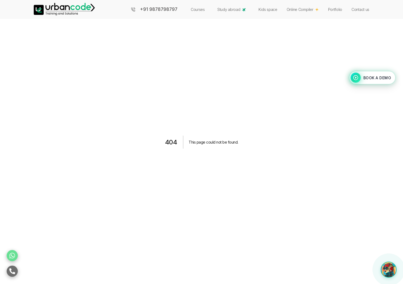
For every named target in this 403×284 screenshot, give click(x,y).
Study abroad (232, 9)
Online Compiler (303, 9)
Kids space (267, 9)
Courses (198, 9)
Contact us (360, 9)
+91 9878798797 (158, 9)
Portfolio (335, 9)
